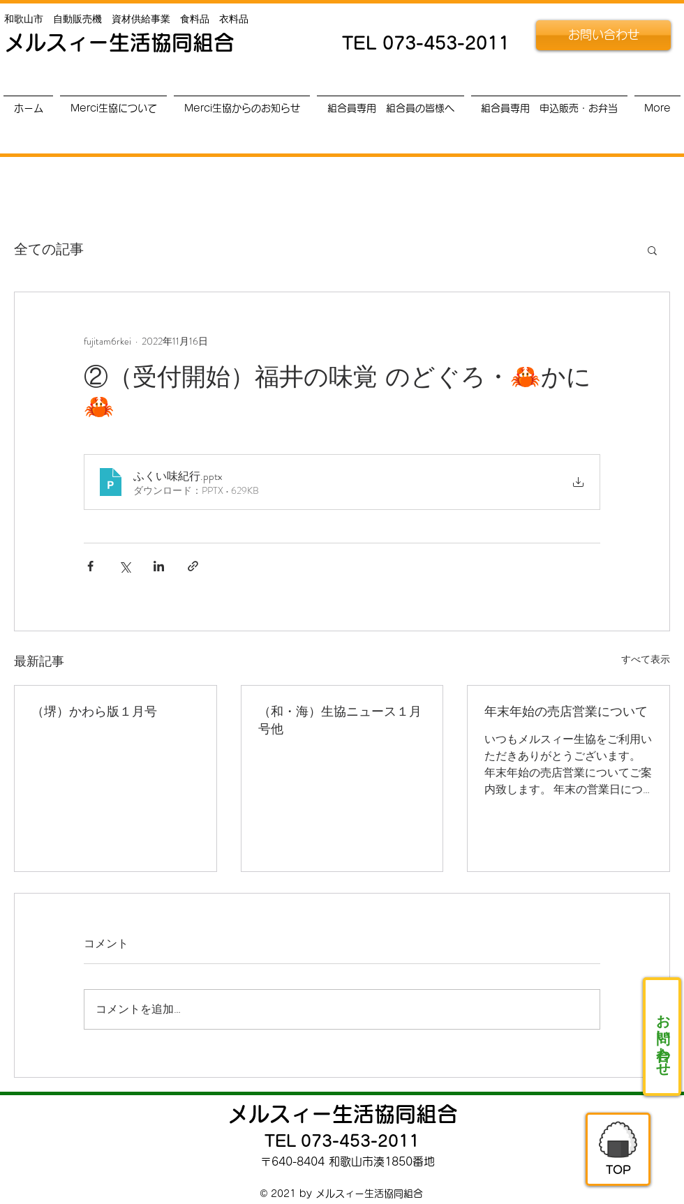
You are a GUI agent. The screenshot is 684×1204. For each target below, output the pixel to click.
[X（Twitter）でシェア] (124, 566)
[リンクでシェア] (193, 566)
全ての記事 (49, 249)
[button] (652, 249)
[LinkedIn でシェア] (158, 566)
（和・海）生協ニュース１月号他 (340, 719)
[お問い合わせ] (603, 35)
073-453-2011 (446, 43)
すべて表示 (645, 659)
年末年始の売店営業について (566, 710)
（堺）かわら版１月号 (94, 710)
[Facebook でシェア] (90, 566)
